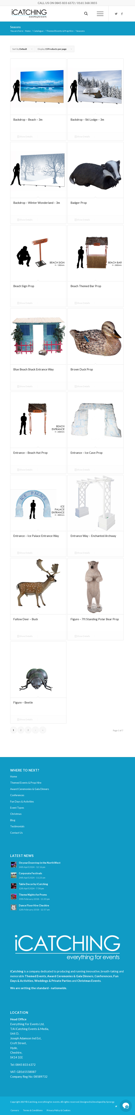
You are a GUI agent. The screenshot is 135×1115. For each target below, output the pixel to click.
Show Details (25, 136)
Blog (12, 820)
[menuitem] (15, 1110)
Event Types (17, 807)
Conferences (17, 795)
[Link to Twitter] (116, 14)
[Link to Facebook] (122, 14)
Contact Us (16, 832)
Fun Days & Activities (22, 801)
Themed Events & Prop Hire (25, 782)
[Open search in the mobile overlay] (86, 13)
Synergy (110, 1102)
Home (13, 776)
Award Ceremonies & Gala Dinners (29, 789)
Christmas (16, 813)
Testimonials (17, 826)
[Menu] (98, 13)
